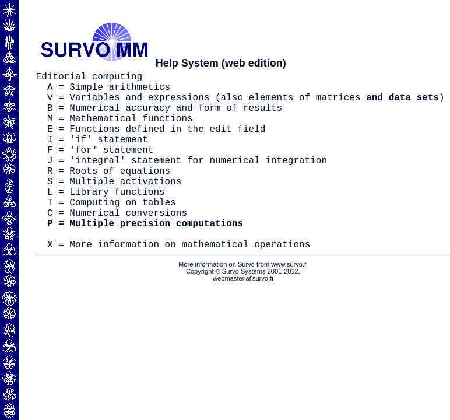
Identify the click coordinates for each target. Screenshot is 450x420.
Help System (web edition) (221, 63)
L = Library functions (106, 219)
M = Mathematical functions (120, 129)
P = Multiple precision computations (145, 257)
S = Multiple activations (114, 206)
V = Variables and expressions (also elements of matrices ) (246, 103)
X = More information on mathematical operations (178, 283)
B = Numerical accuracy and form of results (164, 116)
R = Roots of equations (108, 193)
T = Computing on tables (111, 232)
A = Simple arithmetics (108, 91)
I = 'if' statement (97, 155)
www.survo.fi (289, 303)
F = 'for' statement (100, 168)
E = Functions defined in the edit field (156, 142)
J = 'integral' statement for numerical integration (187, 180)
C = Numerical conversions (117, 245)
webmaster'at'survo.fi (243, 317)
